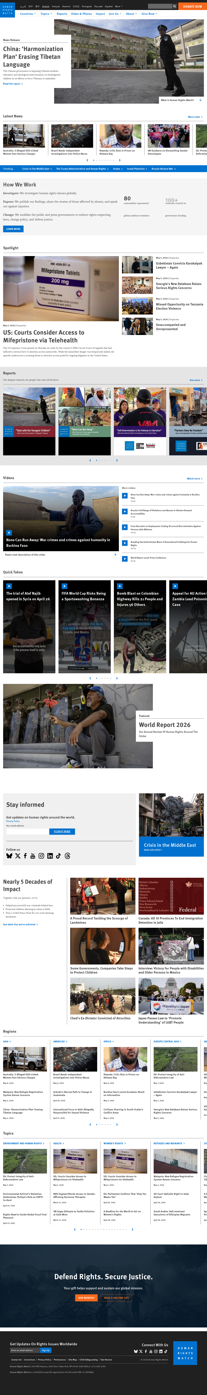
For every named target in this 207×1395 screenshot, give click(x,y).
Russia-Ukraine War (164, 168)
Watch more (195, 478)
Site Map (72, 1359)
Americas (61, 1041)
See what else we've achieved (21, 924)
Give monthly (86, 1297)
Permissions (60, 1359)
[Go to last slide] (87, 160)
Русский (98, 6)
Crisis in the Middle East (37, 168)
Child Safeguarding (89, 1359)
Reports (62, 13)
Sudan (118, 168)
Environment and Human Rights (24, 1143)
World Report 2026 (165, 724)
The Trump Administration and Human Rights (83, 168)
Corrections (29, 1359)
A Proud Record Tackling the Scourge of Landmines (99, 920)
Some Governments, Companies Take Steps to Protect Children (101, 970)
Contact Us (16, 1359)
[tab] (93, 160)
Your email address (15, 825)
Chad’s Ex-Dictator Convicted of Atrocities (100, 1018)
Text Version (106, 1359)
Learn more (13, 229)
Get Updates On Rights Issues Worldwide (43, 1343)
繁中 (37, 6)
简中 (31, 6)
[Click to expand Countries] (28, 13)
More (119, 6)
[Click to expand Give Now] (150, 13)
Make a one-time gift (116, 1297)
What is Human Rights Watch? (177, 100)
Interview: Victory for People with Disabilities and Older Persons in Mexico (171, 970)
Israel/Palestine (138, 168)
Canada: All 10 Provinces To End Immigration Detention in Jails (171, 920)
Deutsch (66, 6)
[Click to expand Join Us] (115, 13)
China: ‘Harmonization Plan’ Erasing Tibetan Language (33, 56)
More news (196, 116)
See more (197, 380)
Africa (109, 1041)
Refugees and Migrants (170, 1143)
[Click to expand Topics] (47, 13)
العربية (23, 6)
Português (87, 6)
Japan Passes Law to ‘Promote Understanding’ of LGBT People (161, 1020)
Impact (100, 13)
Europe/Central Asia (168, 1041)
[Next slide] (120, 160)
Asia (7, 1041)
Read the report (13, 83)
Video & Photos (81, 13)
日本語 (76, 6)
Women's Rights (115, 1143)
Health (59, 1143)
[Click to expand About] (132, 13)
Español (109, 6)
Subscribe (62, 831)
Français (56, 6)
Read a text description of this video (25, 554)
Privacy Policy (13, 821)
